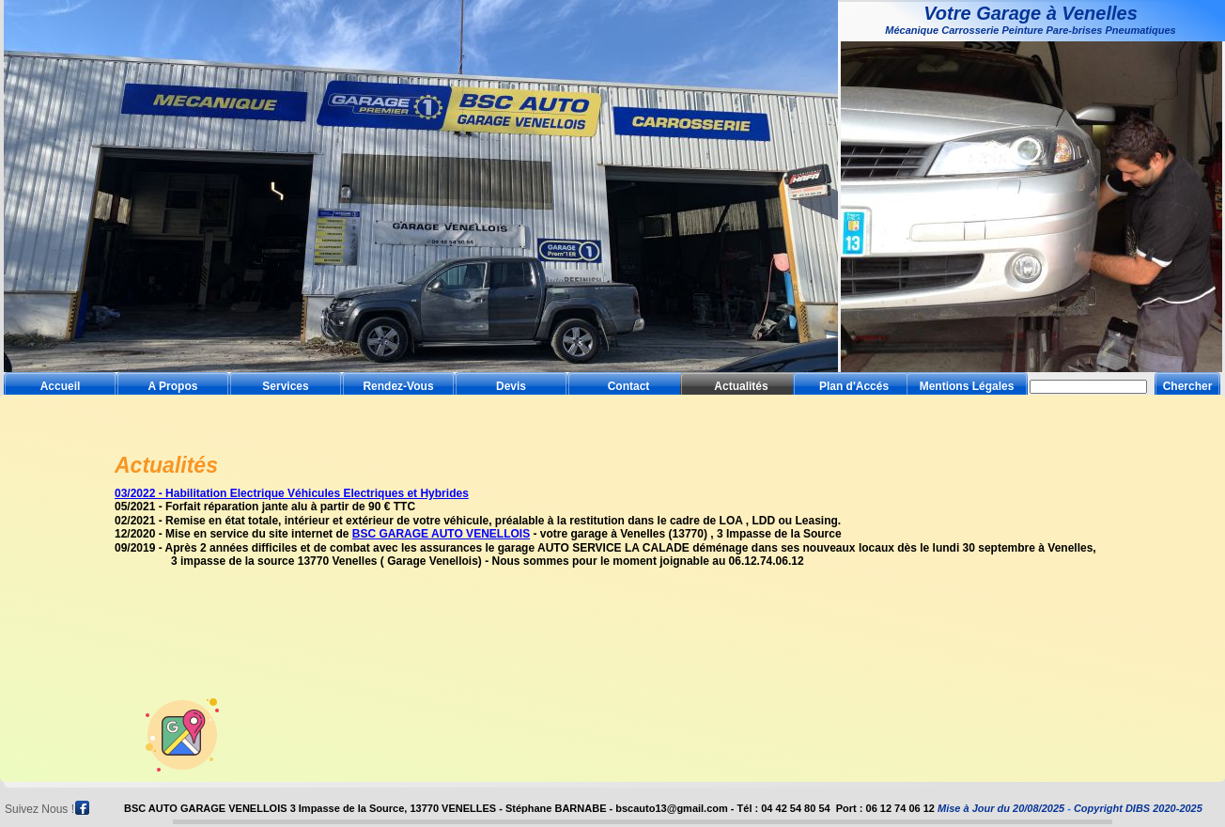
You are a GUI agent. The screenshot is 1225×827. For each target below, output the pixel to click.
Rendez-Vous (398, 386)
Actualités (741, 386)
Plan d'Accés (854, 386)
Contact (629, 386)
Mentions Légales (967, 386)
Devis (511, 386)
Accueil (60, 386)
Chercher (1188, 386)
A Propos (173, 386)
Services (285, 386)
